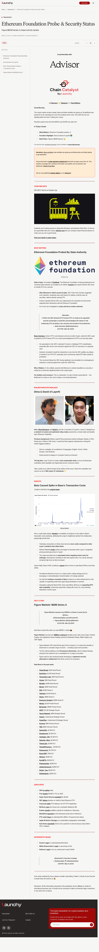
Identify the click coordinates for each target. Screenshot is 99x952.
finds (53, 550)
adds (48, 804)
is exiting (46, 790)
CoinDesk (55, 282)
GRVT (41, 710)
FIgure (41, 697)
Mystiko (42, 683)
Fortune (71, 285)
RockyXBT (43, 753)
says (47, 807)
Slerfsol (42, 757)
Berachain (43, 707)
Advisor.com (60, 231)
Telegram (64, 103)
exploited (58, 797)
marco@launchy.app (74, 144)
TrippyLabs (43, 743)
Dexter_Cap (43, 770)
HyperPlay (43, 720)
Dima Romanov (43, 429)
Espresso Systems (46, 700)
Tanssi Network (44, 713)
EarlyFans (43, 673)
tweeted (54, 533)
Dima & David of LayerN (10, 62)
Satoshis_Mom (44, 740)
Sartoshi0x (43, 730)
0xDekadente (44, 773)
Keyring (42, 723)
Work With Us (30, 914)
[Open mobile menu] (93, 3)
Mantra (41, 703)
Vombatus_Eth (44, 737)
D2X (40, 690)
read (47, 843)
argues (62, 565)
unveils (47, 810)
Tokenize (42, 693)
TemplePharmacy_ (45, 747)
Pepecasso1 (43, 750)
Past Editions (75, 103)
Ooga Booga (43, 670)
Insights (28, 920)
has (55, 820)
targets (45, 794)
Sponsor (54, 103)
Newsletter (11, 9)
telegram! (68, 173)
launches (50, 814)
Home (3, 9)
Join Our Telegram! (8, 920)
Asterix (41, 717)
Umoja (41, 680)
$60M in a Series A (60, 635)
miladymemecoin (45, 767)
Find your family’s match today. (45, 238)
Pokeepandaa (44, 763)
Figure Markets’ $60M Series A (13, 72)
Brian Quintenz (39, 336)
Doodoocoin (43, 733)
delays (45, 800)
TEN (40, 727)
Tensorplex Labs (45, 677)
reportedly (51, 824)
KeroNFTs (42, 760)
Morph (41, 687)
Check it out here (49, 166)
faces (49, 817)
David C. (55, 429)
